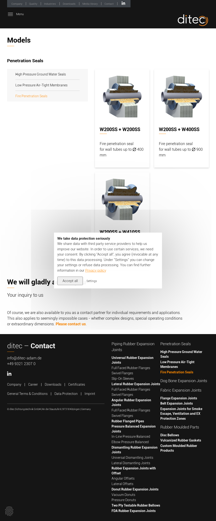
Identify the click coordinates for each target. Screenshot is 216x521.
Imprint (90, 394)
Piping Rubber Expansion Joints (133, 347)
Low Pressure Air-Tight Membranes (41, 85)
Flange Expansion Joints (178, 398)
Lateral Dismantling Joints (131, 463)
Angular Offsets (123, 478)
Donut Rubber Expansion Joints (135, 489)
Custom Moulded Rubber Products (178, 448)
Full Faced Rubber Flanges (131, 368)
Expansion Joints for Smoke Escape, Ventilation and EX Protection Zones (181, 413)
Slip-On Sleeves (123, 378)
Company (17, 3)
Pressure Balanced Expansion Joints (134, 428)
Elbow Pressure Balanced (130, 442)
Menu (15, 14)
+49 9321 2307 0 (21, 364)
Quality (33, 3)
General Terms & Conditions (27, 394)
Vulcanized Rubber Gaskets (180, 440)
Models (19, 40)
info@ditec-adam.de (24, 358)
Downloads (69, 3)
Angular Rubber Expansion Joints (131, 402)
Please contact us (71, 324)
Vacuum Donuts (123, 495)
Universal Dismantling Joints (132, 457)
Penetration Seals (175, 344)
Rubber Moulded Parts (179, 427)
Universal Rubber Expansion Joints (132, 360)
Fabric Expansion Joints (181, 390)
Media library (90, 3)
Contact (109, 3)
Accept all (70, 281)
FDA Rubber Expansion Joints (134, 511)
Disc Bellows (169, 435)
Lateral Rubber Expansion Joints (136, 384)
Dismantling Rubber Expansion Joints (135, 450)
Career (33, 384)
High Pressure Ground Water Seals (40, 74)
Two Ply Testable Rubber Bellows (136, 505)
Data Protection (66, 394)
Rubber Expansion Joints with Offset (134, 470)
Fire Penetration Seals (31, 96)
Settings (91, 281)
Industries (50, 3)
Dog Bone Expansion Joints (183, 381)
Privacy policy (95, 270)
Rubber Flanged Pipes (128, 421)
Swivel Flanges (122, 373)
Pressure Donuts (124, 500)
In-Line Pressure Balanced (131, 436)
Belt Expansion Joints (176, 403)
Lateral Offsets (122, 484)
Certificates (76, 384)
